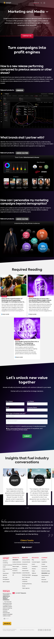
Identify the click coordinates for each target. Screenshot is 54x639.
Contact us (27, 36)
